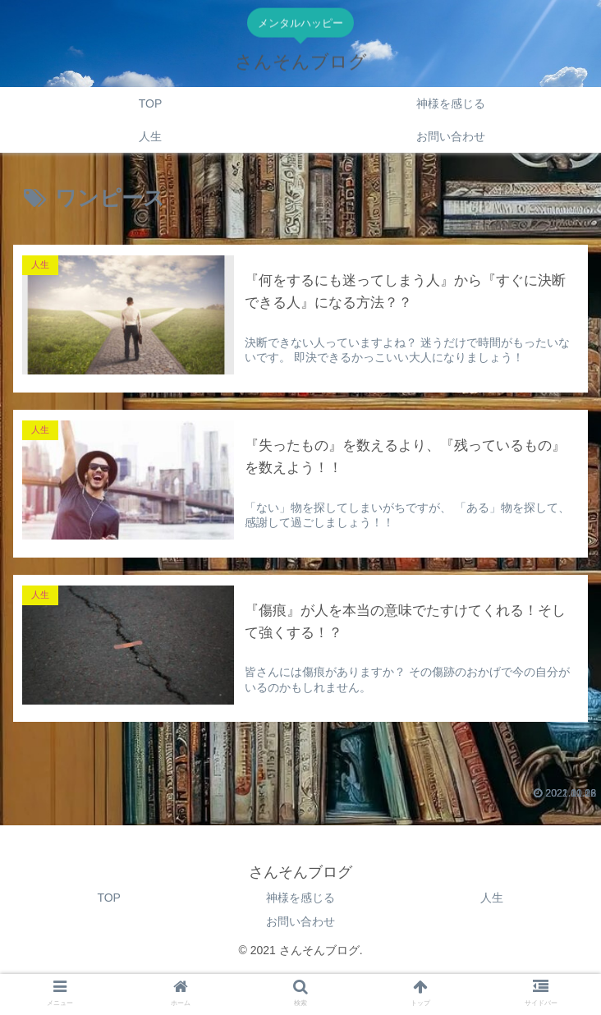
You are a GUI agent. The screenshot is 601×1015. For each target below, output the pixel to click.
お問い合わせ (300, 920)
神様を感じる (300, 896)
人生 (491, 896)
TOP (109, 896)
